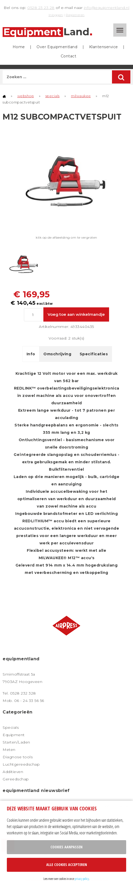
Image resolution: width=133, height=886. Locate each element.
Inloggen (56, 15)
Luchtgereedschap (21, 764)
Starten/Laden (16, 742)
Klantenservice (103, 47)
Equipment (14, 734)
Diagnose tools (18, 757)
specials (52, 96)
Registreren (75, 15)
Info (31, 354)
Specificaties (94, 354)
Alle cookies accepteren (66, 864)
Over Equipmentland (57, 47)
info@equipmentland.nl (107, 7)
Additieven (13, 771)
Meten (9, 749)
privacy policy (82, 878)
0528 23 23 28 (41, 7)
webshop (25, 96)
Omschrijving (57, 354)
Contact (68, 56)
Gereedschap (16, 779)
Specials (11, 727)
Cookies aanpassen (66, 846)
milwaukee (81, 96)
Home (19, 47)
